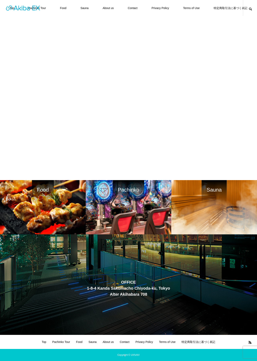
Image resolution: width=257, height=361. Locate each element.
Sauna (85, 8)
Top (44, 342)
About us (108, 8)
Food (63, 8)
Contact (132, 8)
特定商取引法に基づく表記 (230, 8)
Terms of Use (191, 8)
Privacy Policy (160, 8)
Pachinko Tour (61, 342)
